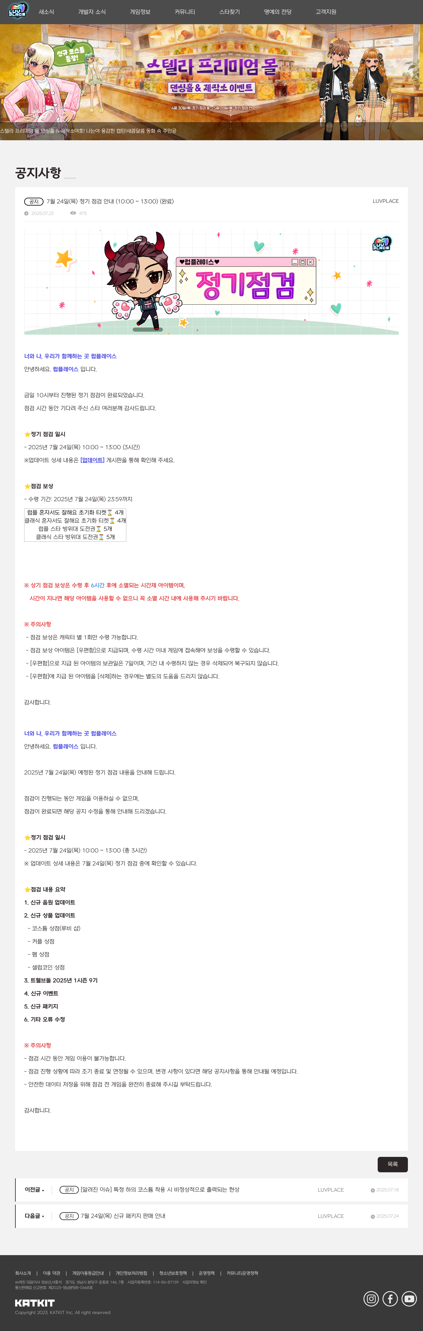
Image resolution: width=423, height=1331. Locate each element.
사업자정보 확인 (194, 1282)
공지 (33, 202)
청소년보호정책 (173, 1273)
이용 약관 (51, 1273)
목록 (393, 1164)
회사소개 (23, 1273)
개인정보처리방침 (131, 1273)
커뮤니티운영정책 (242, 1273)
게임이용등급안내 (88, 1273)
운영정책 (207, 1273)
